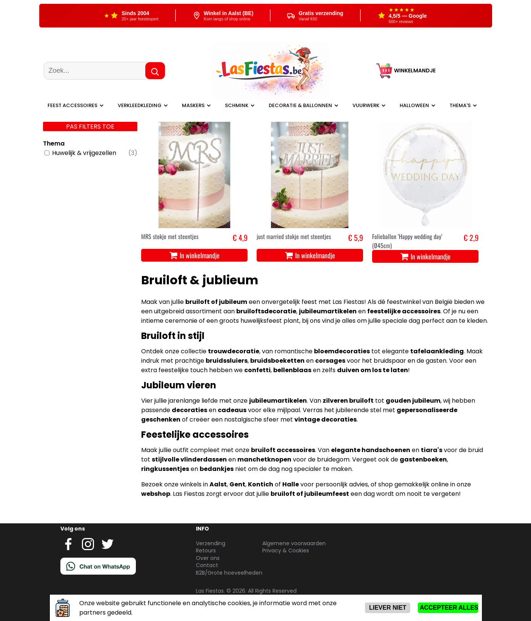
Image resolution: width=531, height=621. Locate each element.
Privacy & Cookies (285, 550)
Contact (207, 565)
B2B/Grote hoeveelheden (229, 573)
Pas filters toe (90, 126)
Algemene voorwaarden (294, 543)
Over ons (208, 558)
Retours (206, 550)
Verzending (210, 543)
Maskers (193, 105)
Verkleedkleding (140, 105)
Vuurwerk (365, 105)
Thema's (460, 105)
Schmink (236, 105)
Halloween (414, 105)
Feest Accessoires (72, 105)
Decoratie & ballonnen (300, 105)
